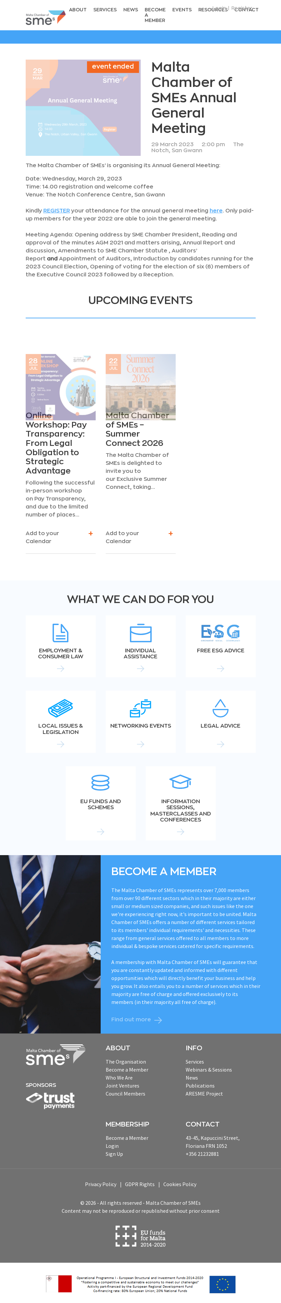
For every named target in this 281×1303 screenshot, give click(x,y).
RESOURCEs (209, 9)
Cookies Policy (179, 1182)
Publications (200, 1084)
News (131, 9)
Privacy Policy (100, 1182)
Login (219, 8)
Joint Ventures (122, 1084)
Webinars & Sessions (209, 1068)
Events (180, 9)
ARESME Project (204, 1092)
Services (107, 9)
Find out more (131, 1018)
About (81, 9)
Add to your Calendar (59, 535)
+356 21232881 (202, 1152)
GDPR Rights (140, 1182)
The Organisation (126, 1060)
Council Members (125, 1092)
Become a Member (154, 14)
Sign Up (114, 1152)
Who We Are (119, 1076)
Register (241, 8)
